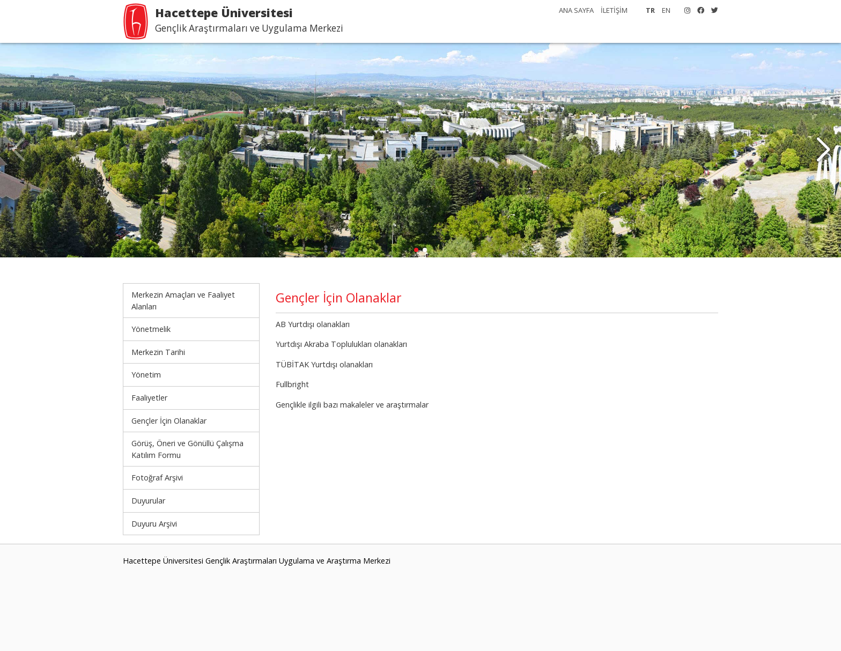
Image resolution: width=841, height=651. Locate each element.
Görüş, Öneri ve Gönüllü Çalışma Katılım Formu (187, 449)
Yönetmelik (151, 329)
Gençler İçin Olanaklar (168, 421)
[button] (823, 150)
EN (666, 10)
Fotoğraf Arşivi (157, 477)
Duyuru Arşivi (154, 524)
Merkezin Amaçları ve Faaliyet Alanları (183, 301)
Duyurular (148, 500)
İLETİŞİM (614, 10)
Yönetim (146, 374)
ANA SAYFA (576, 10)
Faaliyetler (149, 398)
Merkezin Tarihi (158, 352)
